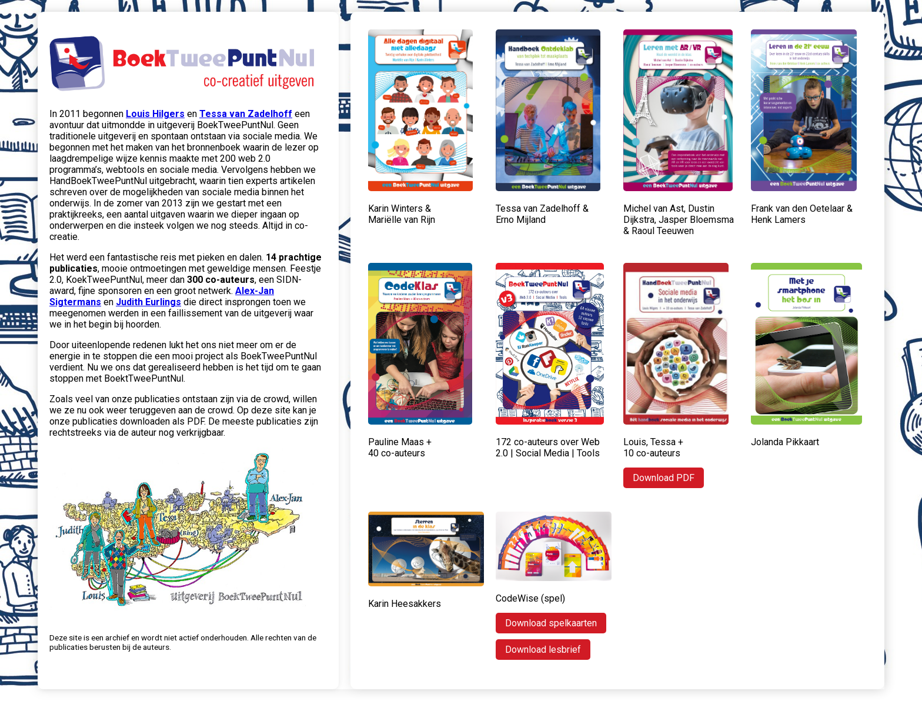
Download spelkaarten (551, 623)
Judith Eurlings (148, 302)
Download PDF (663, 477)
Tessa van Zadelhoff (245, 113)
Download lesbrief (543, 649)
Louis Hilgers (155, 113)
